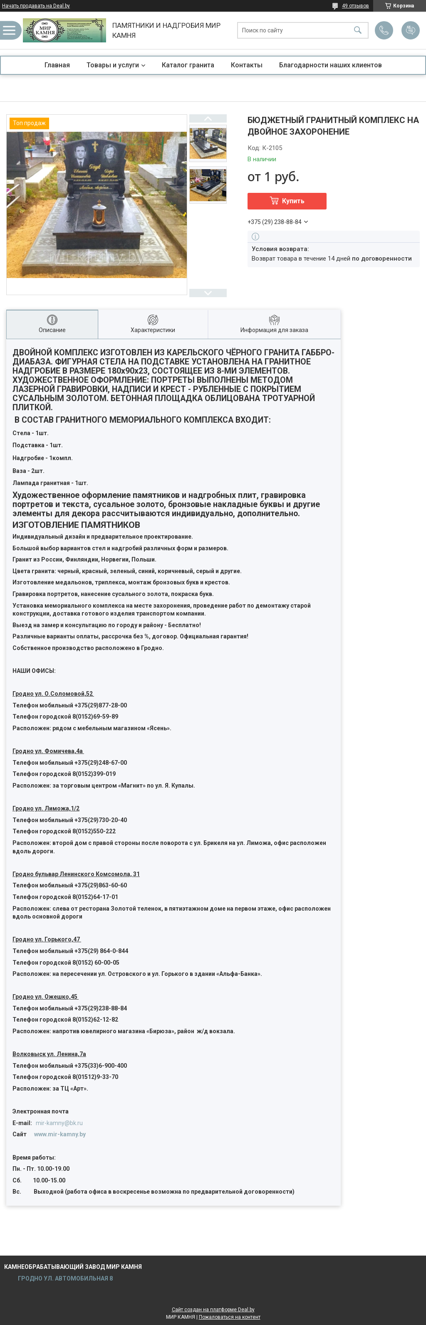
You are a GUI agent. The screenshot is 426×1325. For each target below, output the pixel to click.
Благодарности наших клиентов (330, 65)
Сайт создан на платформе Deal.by (213, 1310)
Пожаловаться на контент (229, 1317)
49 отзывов (355, 6)
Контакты (247, 65)
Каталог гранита (188, 65)
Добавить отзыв (410, 30)
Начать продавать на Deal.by (36, 6)
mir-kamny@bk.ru (59, 1123)
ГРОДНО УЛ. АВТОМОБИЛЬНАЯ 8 (65, 1278)
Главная (57, 65)
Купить (293, 201)
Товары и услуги (113, 65)
